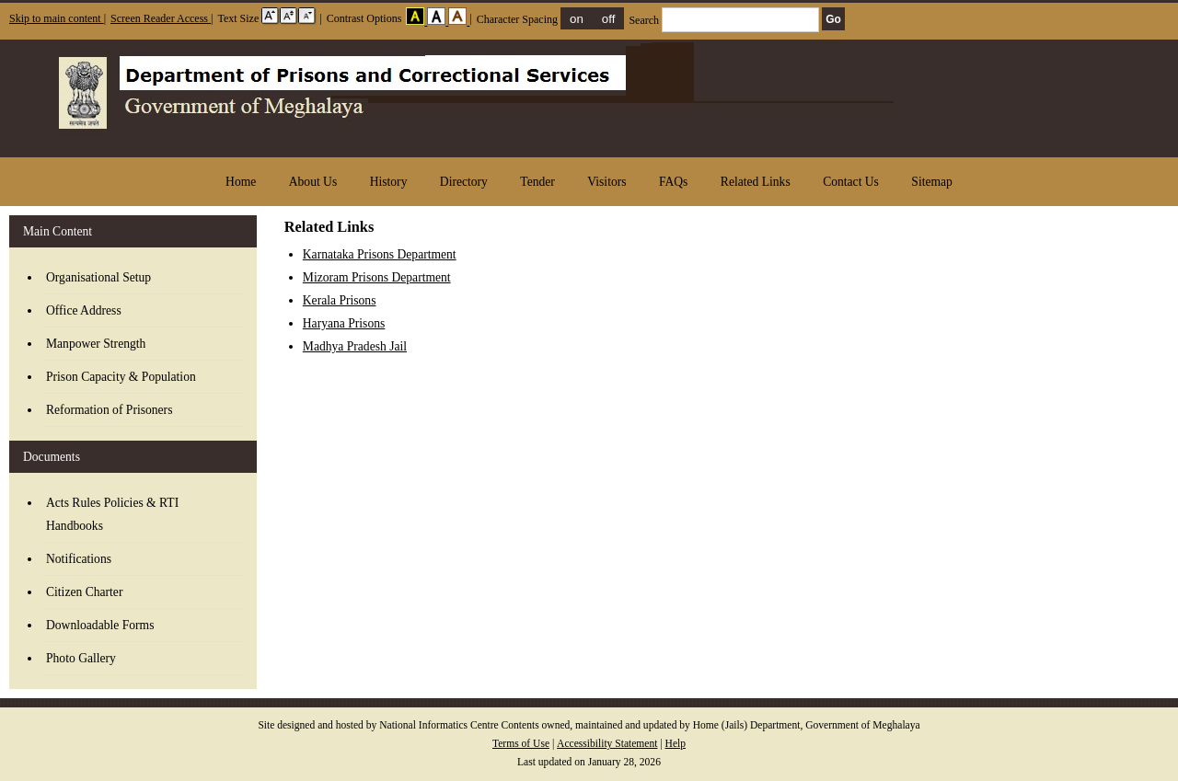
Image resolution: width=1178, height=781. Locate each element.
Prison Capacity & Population (121, 377)
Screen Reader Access (160, 18)
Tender (537, 182)
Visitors (606, 182)
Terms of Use (520, 744)
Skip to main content (56, 18)
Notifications (78, 559)
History (389, 182)
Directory (464, 182)
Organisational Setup (98, 277)
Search (725, 20)
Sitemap (932, 182)
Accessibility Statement (607, 744)
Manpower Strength (95, 343)
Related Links (756, 182)
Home (240, 182)
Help (675, 744)
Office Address (83, 310)
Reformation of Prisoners (109, 410)
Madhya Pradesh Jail (355, 346)
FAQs (673, 182)
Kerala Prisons (339, 300)
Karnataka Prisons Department (379, 254)
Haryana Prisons (344, 323)
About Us (313, 182)
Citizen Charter (84, 592)
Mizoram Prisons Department (377, 277)
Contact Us (851, 182)
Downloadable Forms (100, 625)
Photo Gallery (81, 658)
